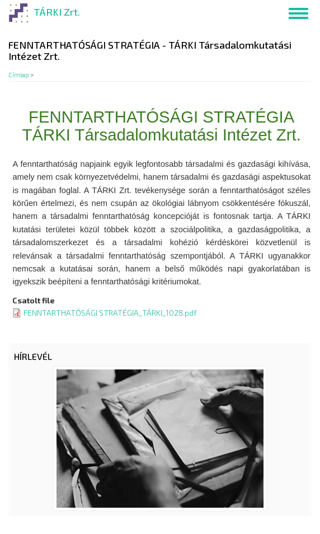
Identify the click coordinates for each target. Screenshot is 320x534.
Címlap (18, 74)
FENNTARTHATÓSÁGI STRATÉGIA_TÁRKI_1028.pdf (110, 312)
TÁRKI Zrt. (57, 12)
